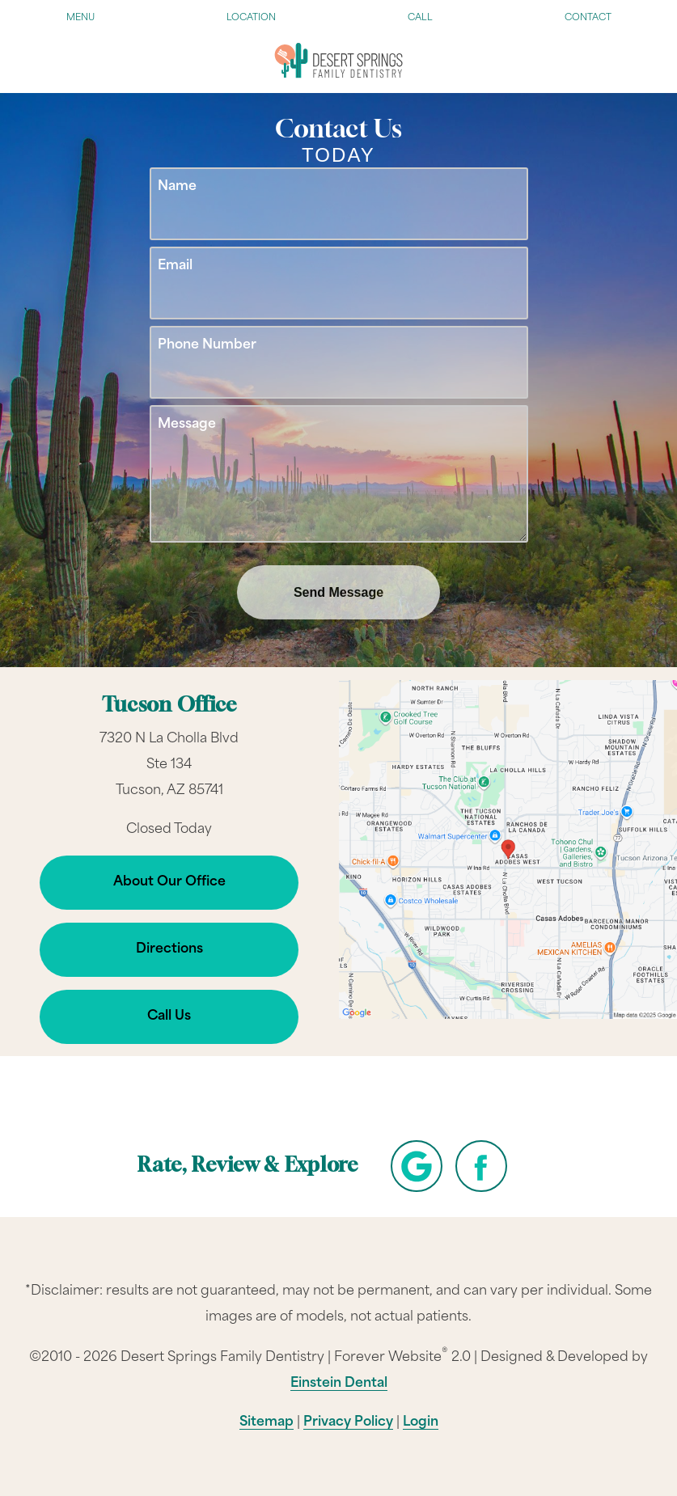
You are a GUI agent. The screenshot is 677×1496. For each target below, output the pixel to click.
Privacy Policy (348, 1422)
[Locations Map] (508, 849)
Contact (588, 18)
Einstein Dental (338, 1383)
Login (420, 1422)
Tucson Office (169, 706)
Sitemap (266, 1422)
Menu (80, 18)
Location (251, 18)
